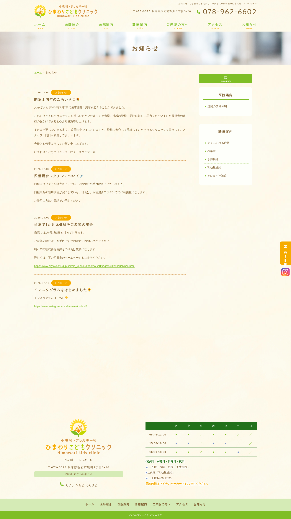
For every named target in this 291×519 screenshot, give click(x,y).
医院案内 (105, 26)
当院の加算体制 (217, 106)
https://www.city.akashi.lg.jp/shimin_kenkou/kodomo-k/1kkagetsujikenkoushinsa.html (86, 265)
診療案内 (139, 26)
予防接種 (212, 159)
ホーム (39, 26)
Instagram (225, 79)
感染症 (211, 151)
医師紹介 (71, 26)
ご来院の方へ (177, 26)
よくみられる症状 (218, 143)
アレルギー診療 (217, 176)
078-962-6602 (82, 483)
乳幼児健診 (214, 168)
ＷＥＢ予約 (285, 253)
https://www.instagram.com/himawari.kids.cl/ (61, 306)
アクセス (215, 26)
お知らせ (249, 26)
